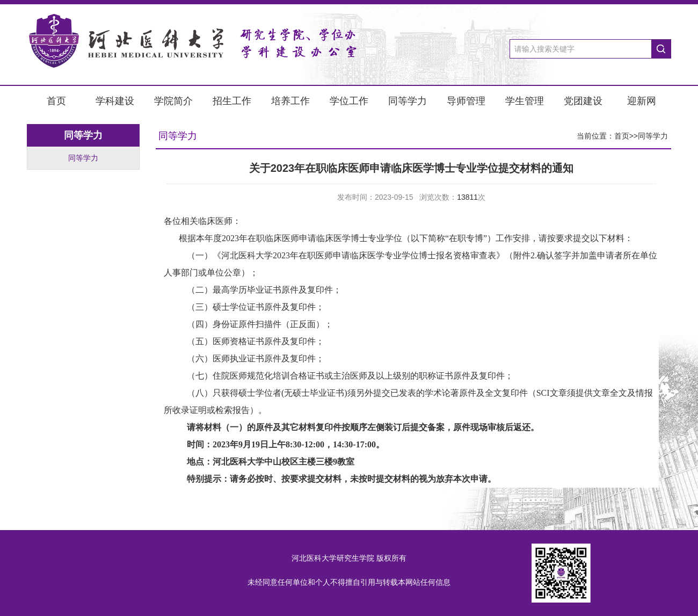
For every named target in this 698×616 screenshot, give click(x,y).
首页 (56, 101)
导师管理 (466, 101)
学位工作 (349, 101)
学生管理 (524, 101)
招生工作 (232, 101)
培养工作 (290, 101)
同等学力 (407, 101)
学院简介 (173, 101)
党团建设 (583, 101)
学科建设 (115, 101)
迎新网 (641, 101)
